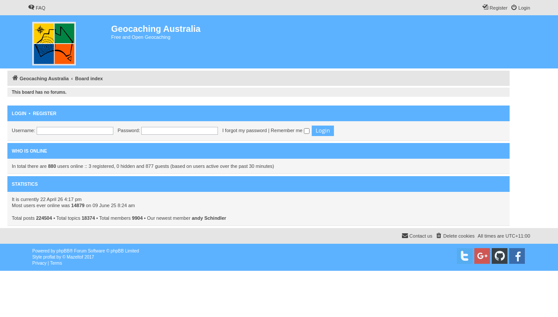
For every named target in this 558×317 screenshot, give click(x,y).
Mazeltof (75, 257)
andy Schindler (209, 218)
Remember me (290, 130)
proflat (49, 257)
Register (45, 113)
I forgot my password (244, 130)
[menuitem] (36, 8)
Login (19, 113)
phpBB (63, 251)
